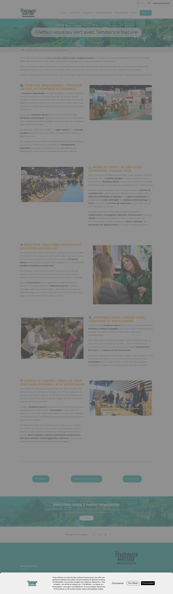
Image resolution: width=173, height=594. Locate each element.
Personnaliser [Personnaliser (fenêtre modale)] (118, 583)
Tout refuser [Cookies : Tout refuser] (133, 583)
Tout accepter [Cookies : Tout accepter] (148, 583)
